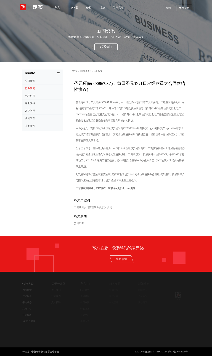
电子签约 (84, 290)
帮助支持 (113, 290)
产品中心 (86, 283)
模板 (102, 7)
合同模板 (27, 315)
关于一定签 (58, 283)
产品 (57, 7)
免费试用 (184, 8)
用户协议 (113, 296)
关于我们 (118, 7)
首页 (74, 71)
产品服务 (27, 296)
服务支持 (115, 283)
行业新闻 (97, 71)
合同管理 (84, 296)
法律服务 (84, 321)
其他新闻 (142, 302)
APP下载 (73, 7)
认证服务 (84, 308)
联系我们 (106, 46)
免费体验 (193, 258)
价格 (89, 7)
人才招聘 (56, 302)
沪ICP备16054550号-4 (179, 351)
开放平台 (84, 315)
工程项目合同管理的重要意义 (90, 207)
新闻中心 (142, 290)
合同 (109, 207)
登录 (168, 7)
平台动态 (27, 302)
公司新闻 (142, 296)
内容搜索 (27, 290)
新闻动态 (85, 71)
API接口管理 (28, 321)
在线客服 (113, 302)
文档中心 (27, 308)
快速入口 (28, 283)
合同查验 (84, 302)
